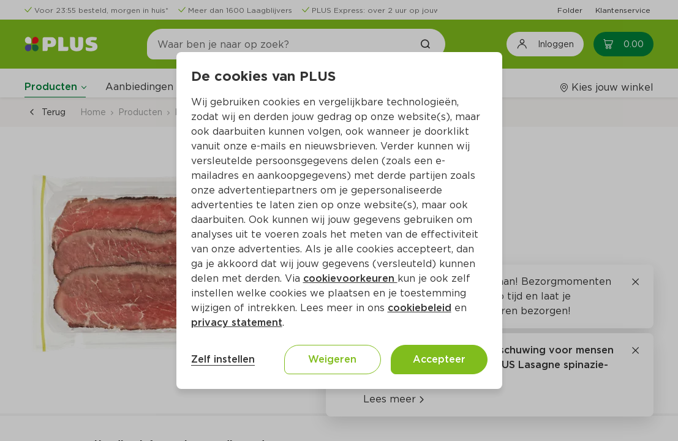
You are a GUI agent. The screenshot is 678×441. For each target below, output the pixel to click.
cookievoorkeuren (350, 278)
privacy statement (236, 322)
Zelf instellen (223, 359)
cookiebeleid (419, 308)
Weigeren (332, 359)
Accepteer (439, 359)
